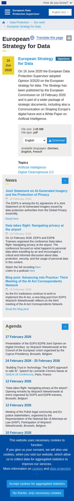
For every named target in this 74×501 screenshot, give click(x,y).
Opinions (64, 58)
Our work (39, 22)
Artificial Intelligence (32, 167)
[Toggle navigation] (7, 12)
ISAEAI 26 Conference (19, 374)
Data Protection (19, 22)
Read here (12, 218)
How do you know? (57, 2)
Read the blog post (17, 309)
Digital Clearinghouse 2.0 (35, 172)
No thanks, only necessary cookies (37, 493)
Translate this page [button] (50, 37)
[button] (32, 37)
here (38, 267)
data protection (60, 468)
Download (57, 140)
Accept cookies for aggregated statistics (37, 483)
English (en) (59, 12)
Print (69, 38)
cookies (37, 468)
